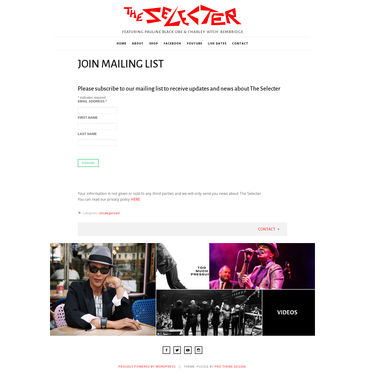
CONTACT (240, 43)
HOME (121, 43)
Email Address (92, 101)
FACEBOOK (172, 43)
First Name (88, 117)
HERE (135, 199)
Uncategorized (109, 213)
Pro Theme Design (230, 367)
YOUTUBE (194, 43)
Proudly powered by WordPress (147, 367)
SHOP (153, 43)
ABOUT (138, 43)
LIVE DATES (217, 43)
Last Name (87, 134)
